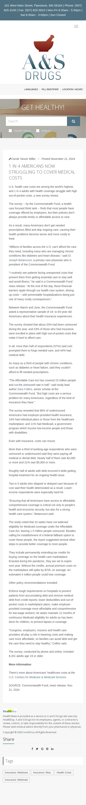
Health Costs (64, 772)
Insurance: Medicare (16, 772)
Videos (43, 131)
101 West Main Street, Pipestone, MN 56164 (33, 5)
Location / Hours (72, 89)
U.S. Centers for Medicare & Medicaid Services (37, 677)
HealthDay (29, 732)
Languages (31, 89)
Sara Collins (24, 389)
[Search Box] (36, 121)
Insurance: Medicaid (16, 779)
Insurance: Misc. (42, 772)
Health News (20, 131)
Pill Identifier (50, 89)
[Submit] (73, 121)
